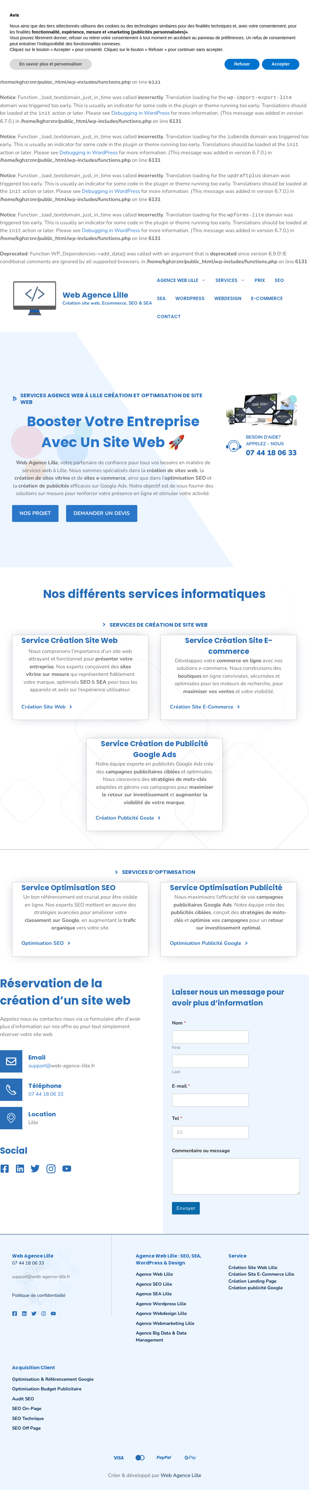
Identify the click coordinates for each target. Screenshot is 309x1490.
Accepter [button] (281, 1473)
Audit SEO (23, 1399)
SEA (161, 298)
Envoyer (186, 1208)
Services (232, 280)
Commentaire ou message (201, 1151)
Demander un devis (102, 513)
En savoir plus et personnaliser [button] (50, 1473)
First (176, 1047)
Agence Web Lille (184, 280)
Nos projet (35, 513)
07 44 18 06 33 (45, 1094)
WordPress (190, 298)
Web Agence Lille (95, 295)
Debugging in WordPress (133, 35)
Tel (177, 1118)
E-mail (181, 1086)
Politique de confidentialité (38, 1295)
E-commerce (267, 298)
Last (176, 1071)
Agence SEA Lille (154, 1294)
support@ (39, 1065)
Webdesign (227, 298)
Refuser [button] (242, 1473)
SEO (279, 280)
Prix (260, 280)
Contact (169, 316)
